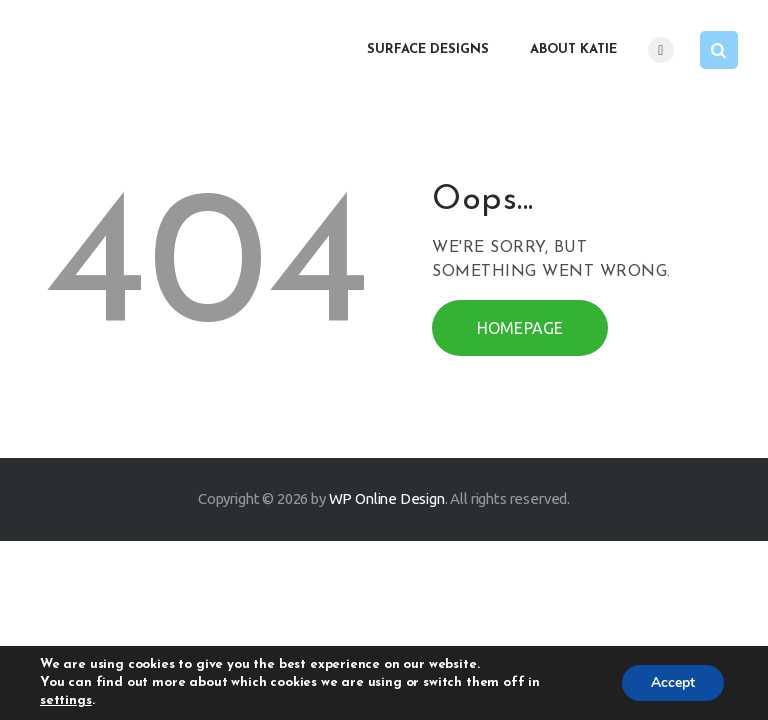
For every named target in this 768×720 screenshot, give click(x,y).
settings (66, 700)
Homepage (520, 328)
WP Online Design (387, 498)
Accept (672, 682)
